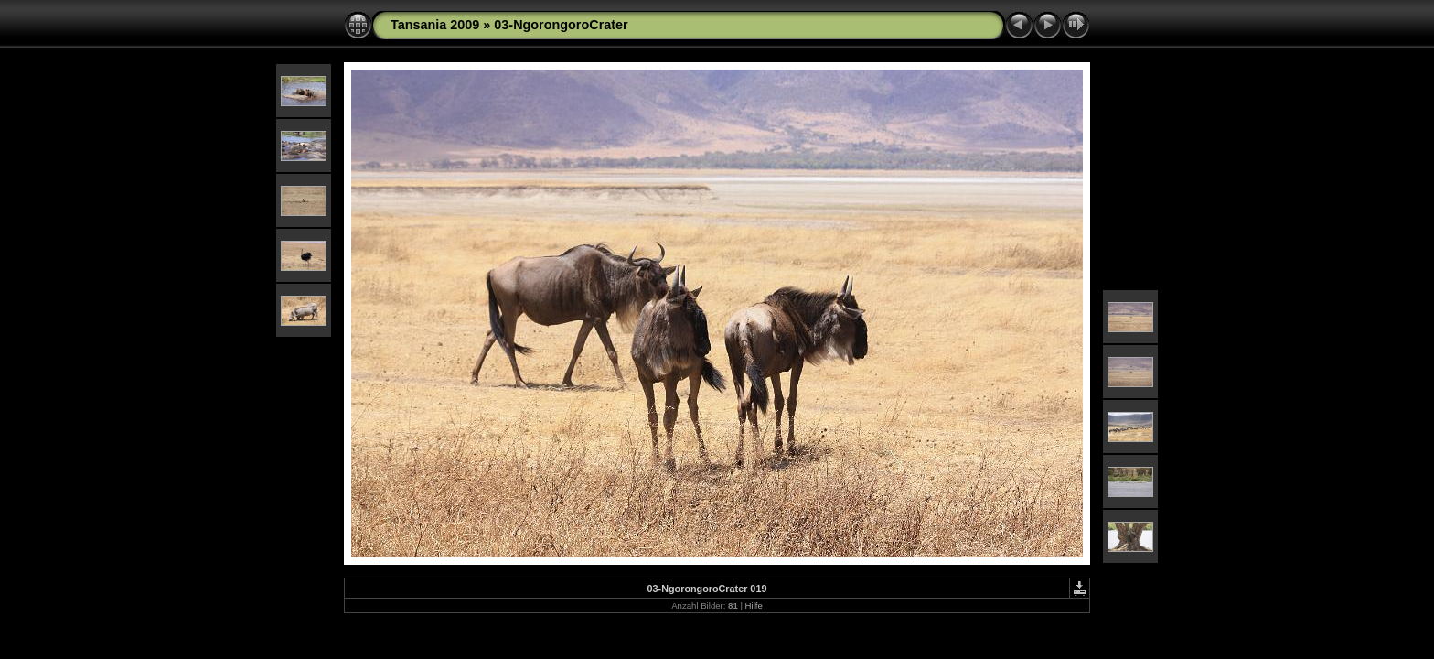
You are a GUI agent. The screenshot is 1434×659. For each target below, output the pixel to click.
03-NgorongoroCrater (560, 24)
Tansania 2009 (435, 24)
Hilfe (754, 605)
